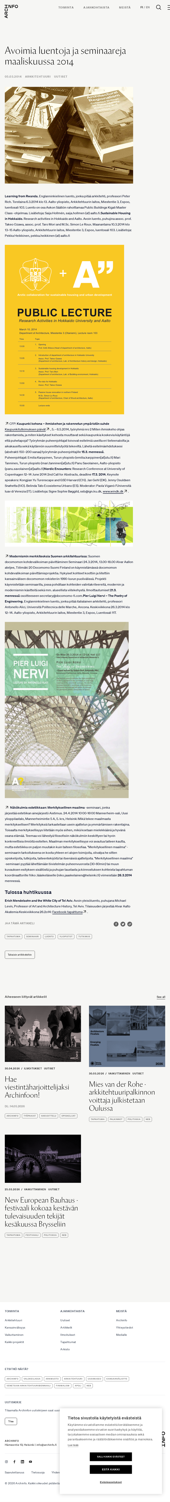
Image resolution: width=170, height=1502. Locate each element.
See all (161, 997)
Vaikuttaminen (119, 1073)
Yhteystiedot (124, 1327)
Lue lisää (73, 1457)
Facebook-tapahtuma (67, 912)
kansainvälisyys (116, 1378)
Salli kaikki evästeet (88, 1469)
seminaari (32, 936)
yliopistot (66, 936)
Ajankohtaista (96, 7)
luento (49, 936)
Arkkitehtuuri (38, 76)
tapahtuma (13, 936)
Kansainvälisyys (15, 1327)
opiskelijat (69, 1115)
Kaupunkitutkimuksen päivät (25, 429)
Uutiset (61, 76)
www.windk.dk (113, 491)
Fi (142, 7)
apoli (78, 1385)
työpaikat (30, 1115)
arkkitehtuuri (73, 1378)
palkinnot (116, 1119)
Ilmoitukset (33, 1068)
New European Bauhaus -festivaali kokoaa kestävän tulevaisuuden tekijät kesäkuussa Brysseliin (41, 1212)
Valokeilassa (32, 1378)
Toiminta (66, 7)
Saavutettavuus (14, 1472)
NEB (148, 1119)
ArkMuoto (52, 1378)
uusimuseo (94, 1378)
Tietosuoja (38, 1472)
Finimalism (63, 1385)
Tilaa (11, 1421)
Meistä (125, 7)
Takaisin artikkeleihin (20, 954)
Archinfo (12, 1115)
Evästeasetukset (111, 1482)
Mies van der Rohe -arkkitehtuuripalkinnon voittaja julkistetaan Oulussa (122, 1096)
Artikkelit (66, 1327)
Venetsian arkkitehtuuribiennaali (29, 1385)
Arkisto (65, 1349)
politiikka (134, 1119)
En (148, 7)
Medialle (121, 1335)
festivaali (32, 1235)
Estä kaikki (134, 1469)
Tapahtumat (68, 1342)
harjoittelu (48, 1115)
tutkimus (84, 936)
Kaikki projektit (14, 1342)
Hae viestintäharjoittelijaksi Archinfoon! (37, 1087)
